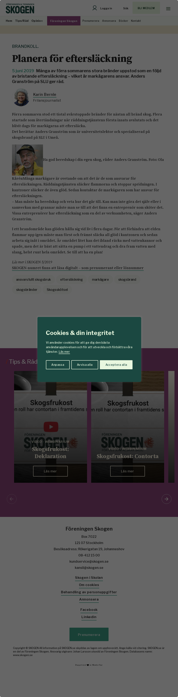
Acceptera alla (116, 364)
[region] (89, 348)
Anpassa (57, 364)
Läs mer (64, 351)
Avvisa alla (85, 364)
